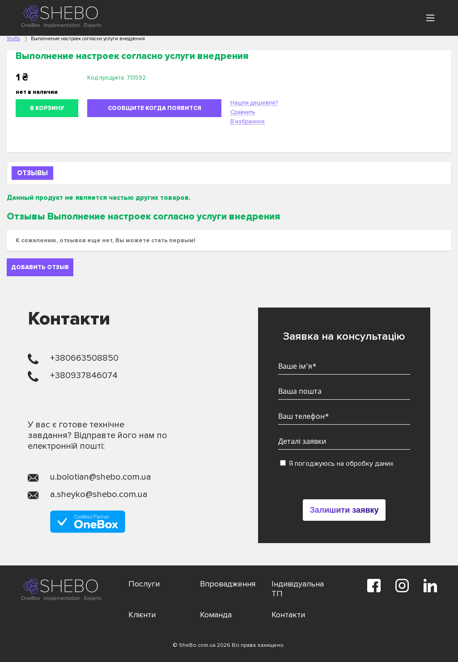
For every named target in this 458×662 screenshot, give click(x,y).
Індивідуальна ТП (297, 589)
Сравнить (242, 112)
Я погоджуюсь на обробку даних (337, 463)
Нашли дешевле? (254, 102)
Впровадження (227, 584)
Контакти (288, 615)
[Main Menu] (430, 18)
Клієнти (142, 615)
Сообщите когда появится (154, 108)
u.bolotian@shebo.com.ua (100, 477)
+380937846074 (84, 375)
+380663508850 (84, 358)
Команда (216, 615)
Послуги (144, 584)
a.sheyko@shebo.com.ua (99, 494)
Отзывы (32, 173)
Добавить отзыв (40, 267)
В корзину (47, 108)
